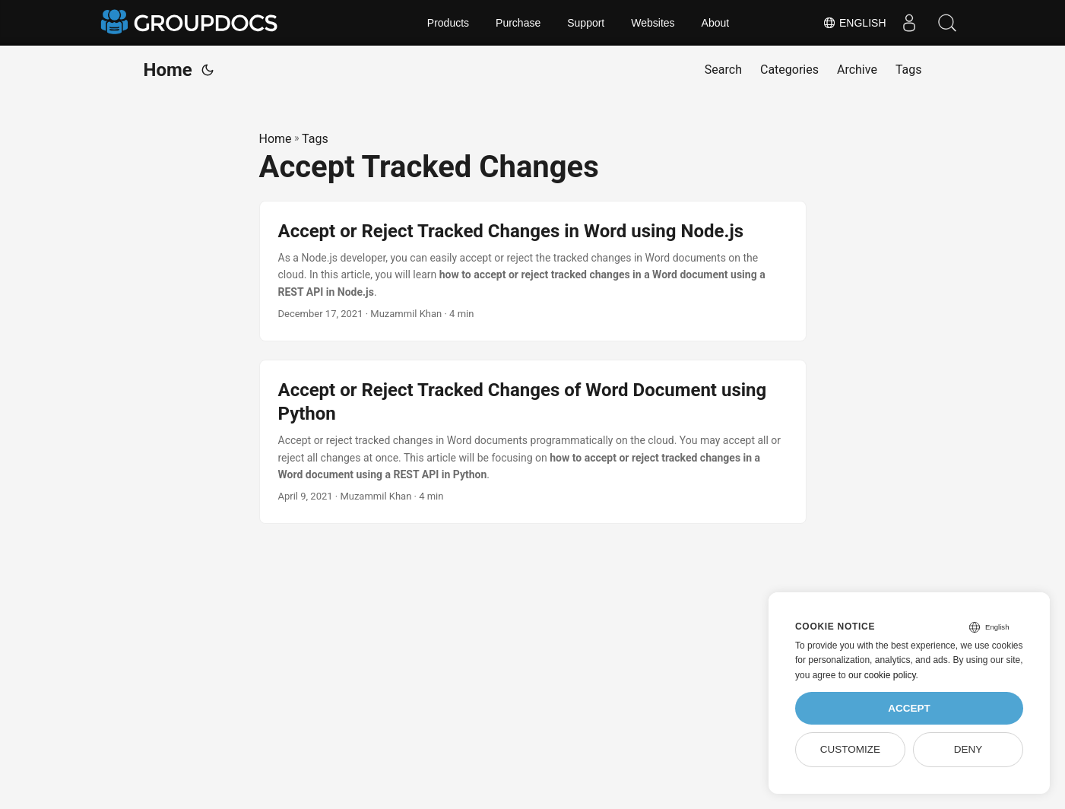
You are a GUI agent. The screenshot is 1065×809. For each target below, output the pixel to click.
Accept (909, 708)
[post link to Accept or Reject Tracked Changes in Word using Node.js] (533, 271)
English (854, 23)
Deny (968, 749)
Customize (850, 749)
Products (448, 23)
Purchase (518, 23)
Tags (315, 139)
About (716, 23)
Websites (652, 23)
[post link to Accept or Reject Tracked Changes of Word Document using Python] (533, 441)
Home (168, 70)
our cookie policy (882, 675)
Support (585, 23)
